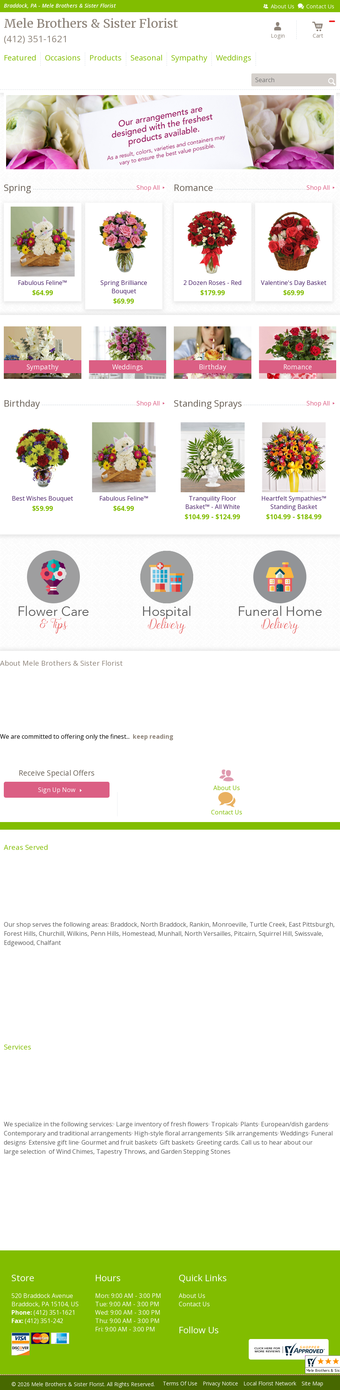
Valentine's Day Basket (293, 282)
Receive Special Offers (56, 773)
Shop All (151, 187)
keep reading (153, 736)
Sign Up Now (56, 790)
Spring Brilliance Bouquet (123, 286)
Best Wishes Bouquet (42, 498)
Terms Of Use (180, 1383)
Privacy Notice (220, 1383)
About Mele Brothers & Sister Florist (61, 663)
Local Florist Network (269, 1383)
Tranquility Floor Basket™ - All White (212, 502)
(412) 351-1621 (36, 38)
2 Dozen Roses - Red (212, 282)
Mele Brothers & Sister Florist (91, 23)
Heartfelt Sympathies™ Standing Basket (293, 502)
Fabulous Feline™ (42, 282)
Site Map (312, 1383)
